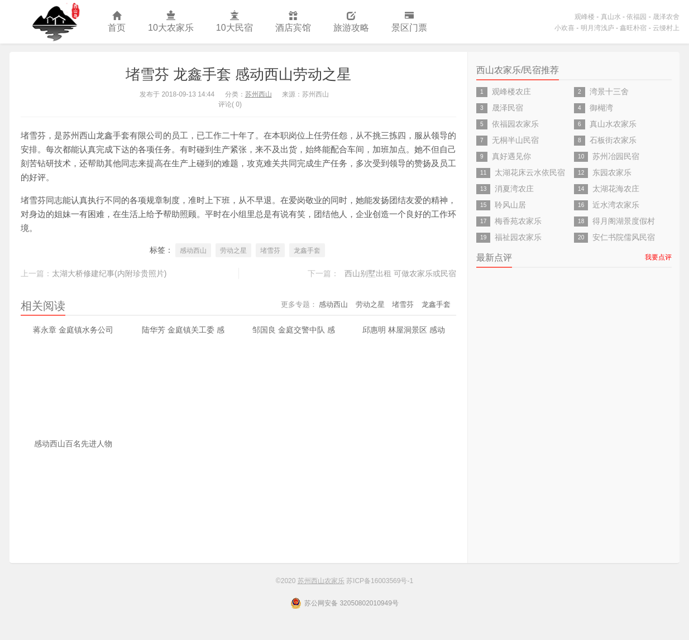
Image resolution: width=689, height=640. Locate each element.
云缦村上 (666, 28)
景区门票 (409, 22)
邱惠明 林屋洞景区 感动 (403, 329)
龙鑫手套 (307, 250)
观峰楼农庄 (511, 91)
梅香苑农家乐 (518, 220)
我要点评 (658, 257)
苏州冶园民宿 (615, 156)
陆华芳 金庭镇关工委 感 (183, 329)
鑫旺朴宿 (633, 28)
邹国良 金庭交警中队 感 (293, 329)
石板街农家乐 (613, 140)
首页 (117, 22)
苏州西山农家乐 (53, 22)
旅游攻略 (351, 22)
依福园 (636, 17)
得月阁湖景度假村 (623, 220)
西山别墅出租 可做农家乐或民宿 (400, 273)
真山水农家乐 (613, 123)
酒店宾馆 (293, 22)
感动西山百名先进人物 (73, 443)
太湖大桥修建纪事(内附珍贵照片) (109, 273)
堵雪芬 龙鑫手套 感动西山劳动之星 (238, 74)
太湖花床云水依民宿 (530, 172)
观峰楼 (585, 17)
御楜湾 (601, 107)
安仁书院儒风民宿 (623, 237)
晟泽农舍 (666, 17)
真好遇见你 (511, 156)
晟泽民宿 (507, 107)
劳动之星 (233, 250)
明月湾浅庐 (597, 28)
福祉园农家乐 (518, 237)
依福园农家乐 (515, 123)
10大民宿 (234, 22)
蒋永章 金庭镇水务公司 (73, 329)
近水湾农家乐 (615, 204)
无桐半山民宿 (515, 140)
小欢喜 (564, 28)
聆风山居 (510, 204)
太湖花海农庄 (615, 188)
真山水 (611, 17)
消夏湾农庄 (514, 188)
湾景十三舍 (609, 91)
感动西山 (193, 250)
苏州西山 (258, 94)
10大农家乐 (171, 22)
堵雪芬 (270, 250)
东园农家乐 (611, 172)
